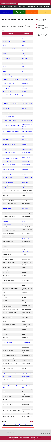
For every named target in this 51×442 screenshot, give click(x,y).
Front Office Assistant (7, 189)
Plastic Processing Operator (8, 143)
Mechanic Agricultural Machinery (9, 186)
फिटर (22, 38)
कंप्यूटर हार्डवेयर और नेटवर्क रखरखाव (27, 132)
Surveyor (5, 100)
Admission (15, 6)
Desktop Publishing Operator (9, 148)
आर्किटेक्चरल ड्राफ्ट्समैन (25, 253)
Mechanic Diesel (6, 55)
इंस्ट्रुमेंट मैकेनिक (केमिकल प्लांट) (26, 165)
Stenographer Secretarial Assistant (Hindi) (11, 79)
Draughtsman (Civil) (7, 58)
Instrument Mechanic (7, 91)
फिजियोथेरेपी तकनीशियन (25, 156)
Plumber (4, 71)
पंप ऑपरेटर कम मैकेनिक (25, 146)
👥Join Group (25, 0)
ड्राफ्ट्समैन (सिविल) (24, 58)
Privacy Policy (45, 433)
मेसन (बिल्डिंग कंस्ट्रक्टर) (25, 171)
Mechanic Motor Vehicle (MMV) (9, 48)
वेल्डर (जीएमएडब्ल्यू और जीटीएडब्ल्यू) (27, 178)
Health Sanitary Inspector (8, 68)
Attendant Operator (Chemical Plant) (10, 128)
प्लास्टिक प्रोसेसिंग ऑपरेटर (25, 143)
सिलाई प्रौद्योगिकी (24, 74)
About (34, 433)
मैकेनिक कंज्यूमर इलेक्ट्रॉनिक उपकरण (27, 240)
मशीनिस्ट (23, 66)
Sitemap (49, 433)
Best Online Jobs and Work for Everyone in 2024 (43, 28)
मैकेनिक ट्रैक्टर (24, 108)
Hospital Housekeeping (7, 181)
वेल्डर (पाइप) (23, 223)
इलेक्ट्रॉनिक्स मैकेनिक (25, 41)
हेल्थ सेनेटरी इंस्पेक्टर (25, 68)
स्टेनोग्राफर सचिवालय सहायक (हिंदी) (27, 79)
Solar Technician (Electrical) (8, 342)
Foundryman (5, 138)
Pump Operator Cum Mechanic (9, 146)
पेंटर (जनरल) (23, 105)
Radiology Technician (7, 199)
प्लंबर (22, 71)
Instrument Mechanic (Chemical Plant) (10, 165)
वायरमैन (23, 53)
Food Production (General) (8, 140)
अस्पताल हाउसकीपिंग (25, 181)
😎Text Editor (17, 0)
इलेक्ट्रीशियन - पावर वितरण (26, 371)
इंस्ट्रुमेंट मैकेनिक (24, 91)
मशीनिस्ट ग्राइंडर (24, 111)
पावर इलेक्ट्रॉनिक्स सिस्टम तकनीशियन (27, 153)
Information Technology (8, 176)
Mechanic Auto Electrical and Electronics (11, 159)
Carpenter (5, 98)
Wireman (5, 53)
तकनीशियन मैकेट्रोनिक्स (25, 210)
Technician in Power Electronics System (11, 153)
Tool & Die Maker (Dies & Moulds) (9, 151)
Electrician (5, 36)
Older (31, 423)
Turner (4, 63)
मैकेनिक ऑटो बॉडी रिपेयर (25, 184)
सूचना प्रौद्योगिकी (24, 176)
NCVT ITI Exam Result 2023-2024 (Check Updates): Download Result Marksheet (42, 20)
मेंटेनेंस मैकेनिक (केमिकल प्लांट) (26, 168)
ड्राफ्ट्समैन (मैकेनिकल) (25, 76)
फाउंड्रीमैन (23, 138)
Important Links (46, 6)
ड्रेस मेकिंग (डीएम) (24, 88)
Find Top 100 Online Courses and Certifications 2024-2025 (43, 32)
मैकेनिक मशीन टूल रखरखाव (26, 135)
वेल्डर (22, 50)
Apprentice (10, 6)
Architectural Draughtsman (8, 253)
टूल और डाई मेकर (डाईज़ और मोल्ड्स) (27, 151)
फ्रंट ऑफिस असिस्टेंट (25, 189)
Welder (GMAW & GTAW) (8, 178)
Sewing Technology (7, 74)
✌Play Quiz (33, 0)
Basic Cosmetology (6, 86)
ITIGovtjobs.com (10, 3)
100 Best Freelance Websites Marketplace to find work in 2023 (43, 35)
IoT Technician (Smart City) (8, 377)
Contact (36, 433)
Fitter (4, 38)
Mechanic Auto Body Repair (8, 184)
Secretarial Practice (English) (8, 163)
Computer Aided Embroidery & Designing (11, 220)
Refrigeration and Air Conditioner (9, 61)
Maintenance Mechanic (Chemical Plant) (11, 168)
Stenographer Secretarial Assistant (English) (11, 103)
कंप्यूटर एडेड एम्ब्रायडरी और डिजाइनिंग (27, 220)
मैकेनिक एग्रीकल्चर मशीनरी (25, 186)
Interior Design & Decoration (8, 173)
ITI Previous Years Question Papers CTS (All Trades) (42, 25)
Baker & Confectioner (7, 225)
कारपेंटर (23, 98)
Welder (4, 50)
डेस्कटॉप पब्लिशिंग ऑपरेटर (25, 148)
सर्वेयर (22, 100)
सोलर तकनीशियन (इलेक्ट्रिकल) (26, 342)
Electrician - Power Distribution (9, 371)
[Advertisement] (25, 9)
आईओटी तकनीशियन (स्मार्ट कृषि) (26, 373)
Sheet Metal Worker (7, 113)
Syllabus (24, 6)
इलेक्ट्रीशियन (23, 36)
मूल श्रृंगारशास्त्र (24, 86)
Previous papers (39, 6)
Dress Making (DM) (6, 88)
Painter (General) (6, 105)
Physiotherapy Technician (8, 156)
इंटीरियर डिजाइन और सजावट (26, 173)
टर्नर (22, 63)
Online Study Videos (31, 6)
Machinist (5, 66)
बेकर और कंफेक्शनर (25, 225)
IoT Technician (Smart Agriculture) (10, 373)
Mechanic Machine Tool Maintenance (10, 135)
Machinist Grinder (6, 111)
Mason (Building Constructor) (9, 171)
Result (20, 6)
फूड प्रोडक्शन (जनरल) (25, 140)
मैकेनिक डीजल (24, 55)
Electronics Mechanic (7, 41)
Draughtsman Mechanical (8, 76)
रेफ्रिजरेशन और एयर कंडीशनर (26, 61)
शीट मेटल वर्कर (24, 113)
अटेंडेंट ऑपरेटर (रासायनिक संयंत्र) (26, 128)
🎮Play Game (41, 0)
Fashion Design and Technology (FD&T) (11, 94)
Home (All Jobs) (3, 6)
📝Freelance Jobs (9, 0)
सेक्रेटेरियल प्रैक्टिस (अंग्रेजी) (25, 163)
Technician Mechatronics (8, 210)
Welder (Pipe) (5, 223)
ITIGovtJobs (48, 439)
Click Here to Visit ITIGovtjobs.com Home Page (18, 426)
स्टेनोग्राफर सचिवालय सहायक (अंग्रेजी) (27, 103)
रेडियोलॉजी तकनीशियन (25, 199)
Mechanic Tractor (6, 108)
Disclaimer (40, 433)
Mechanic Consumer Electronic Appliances (11, 240)
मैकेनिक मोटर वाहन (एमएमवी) (26, 48)
